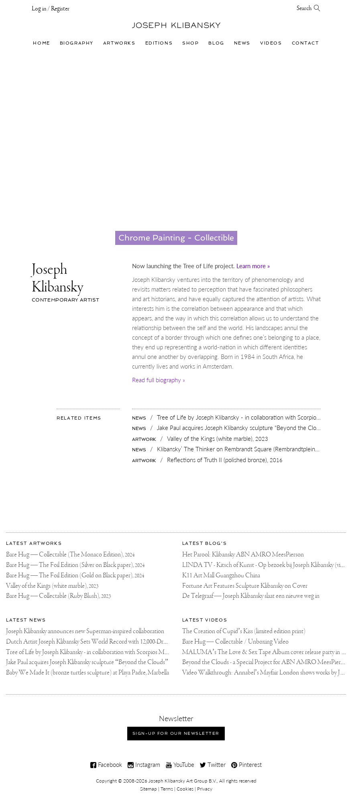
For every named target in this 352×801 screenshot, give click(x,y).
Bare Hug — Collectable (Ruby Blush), (58, 596)
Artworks (119, 43)
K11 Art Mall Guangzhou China (221, 575)
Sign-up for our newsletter (176, 733)
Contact (305, 43)
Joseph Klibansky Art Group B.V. (183, 781)
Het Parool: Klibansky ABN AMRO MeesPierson (243, 554)
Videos (271, 43)
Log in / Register (50, 8)
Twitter (213, 764)
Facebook (106, 764)
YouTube (180, 764)
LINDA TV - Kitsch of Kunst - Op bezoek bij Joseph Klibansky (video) (267, 565)
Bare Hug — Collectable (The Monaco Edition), (70, 554)
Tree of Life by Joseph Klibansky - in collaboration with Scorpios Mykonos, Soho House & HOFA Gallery (132, 652)
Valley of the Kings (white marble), (52, 586)
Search (309, 8)
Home (41, 43)
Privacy (204, 789)
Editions (159, 43)
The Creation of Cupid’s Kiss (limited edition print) (244, 631)
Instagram (144, 764)
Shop (190, 43)
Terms (167, 789)
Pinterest (246, 764)
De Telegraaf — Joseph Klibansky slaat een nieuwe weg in (250, 596)
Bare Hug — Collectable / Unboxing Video (235, 642)
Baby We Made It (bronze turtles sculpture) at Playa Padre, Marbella (87, 673)
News (242, 43)
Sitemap (148, 789)
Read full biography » (158, 379)
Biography (77, 43)
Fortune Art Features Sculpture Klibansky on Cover (244, 586)
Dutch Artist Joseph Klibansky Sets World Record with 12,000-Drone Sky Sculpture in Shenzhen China (130, 642)
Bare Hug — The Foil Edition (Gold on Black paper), (75, 575)
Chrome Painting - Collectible (176, 238)
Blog (216, 43)
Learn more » (253, 265)
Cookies (185, 789)
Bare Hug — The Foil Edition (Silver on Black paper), (75, 565)
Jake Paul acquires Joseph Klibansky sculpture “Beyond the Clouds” (87, 662)
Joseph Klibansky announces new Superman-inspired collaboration (85, 631)
